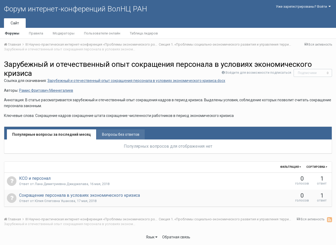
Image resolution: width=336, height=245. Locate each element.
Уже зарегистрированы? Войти (303, 6)
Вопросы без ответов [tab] (120, 134)
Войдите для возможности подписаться (258, 73)
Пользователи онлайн (102, 33)
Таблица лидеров (144, 33)
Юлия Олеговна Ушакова (55, 201)
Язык (151, 237)
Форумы (12, 33)
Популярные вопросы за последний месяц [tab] (51, 134)
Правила (36, 33)
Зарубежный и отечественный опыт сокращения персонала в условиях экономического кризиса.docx (136, 80)
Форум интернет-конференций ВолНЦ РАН (75, 9)
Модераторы (63, 33)
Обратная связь (176, 237)
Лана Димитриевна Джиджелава (61, 184)
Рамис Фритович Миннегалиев (46, 90)
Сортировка (316, 166)
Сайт (15, 23)
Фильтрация (290, 166)
